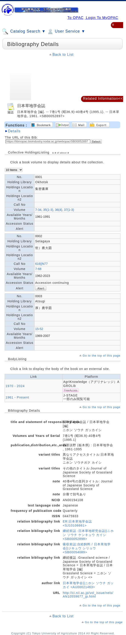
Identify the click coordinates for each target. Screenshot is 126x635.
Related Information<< (103, 98)
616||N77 (41, 264)
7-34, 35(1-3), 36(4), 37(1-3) (54, 210)
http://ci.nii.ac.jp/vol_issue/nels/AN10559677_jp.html (88, 594)
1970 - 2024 (15, 386)
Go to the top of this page (101, 355)
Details (14, 131)
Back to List (63, 54)
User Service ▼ (66, 31)
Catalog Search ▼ (24, 31)
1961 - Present (17, 397)
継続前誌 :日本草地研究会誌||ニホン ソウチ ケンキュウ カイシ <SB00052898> (88, 535)
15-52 (39, 329)
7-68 (38, 269)
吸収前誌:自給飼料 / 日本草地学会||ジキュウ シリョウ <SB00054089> (87, 548)
